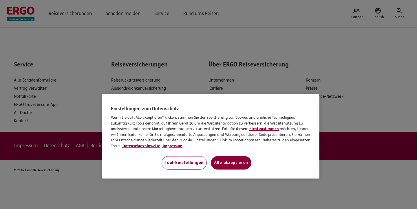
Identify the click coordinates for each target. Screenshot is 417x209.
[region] (210, 136)
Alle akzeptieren (231, 162)
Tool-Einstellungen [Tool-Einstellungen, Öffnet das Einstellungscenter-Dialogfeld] (184, 162)
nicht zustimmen (264, 129)
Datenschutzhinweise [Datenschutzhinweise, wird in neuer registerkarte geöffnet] (141, 146)
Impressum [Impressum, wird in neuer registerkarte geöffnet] (172, 146)
